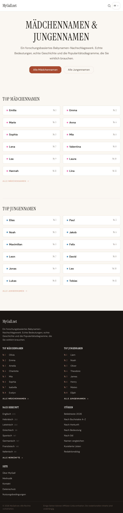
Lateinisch (10, 424)
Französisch (11, 446)
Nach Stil (68, 435)
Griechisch (10, 430)
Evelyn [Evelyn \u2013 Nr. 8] (9, 392)
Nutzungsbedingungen (14, 494)
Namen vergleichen (74, 440)
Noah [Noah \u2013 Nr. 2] (70, 360)
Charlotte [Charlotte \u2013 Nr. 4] (11, 371)
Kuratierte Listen (72, 446)
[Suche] (109, 5)
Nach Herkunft (71, 424)
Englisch (9, 414)
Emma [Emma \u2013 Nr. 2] (9, 360)
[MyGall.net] (9, 6)
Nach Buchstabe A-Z (75, 419)
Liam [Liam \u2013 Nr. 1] (69, 355)
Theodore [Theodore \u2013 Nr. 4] (72, 371)
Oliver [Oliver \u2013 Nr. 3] (70, 366)
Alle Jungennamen (79, 69)
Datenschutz (9, 489)
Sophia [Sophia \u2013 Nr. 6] (9, 382)
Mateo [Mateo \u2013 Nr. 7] (70, 387)
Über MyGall (9, 472)
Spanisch (9, 435)
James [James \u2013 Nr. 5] (70, 376)
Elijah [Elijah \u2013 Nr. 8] (70, 392)
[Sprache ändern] (116, 5)
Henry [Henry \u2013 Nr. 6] (70, 382)
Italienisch (9, 451)
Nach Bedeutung (72, 430)
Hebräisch (10, 419)
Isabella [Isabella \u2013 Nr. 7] (10, 387)
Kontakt (6, 483)
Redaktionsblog (72, 451)
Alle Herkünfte (13, 457)
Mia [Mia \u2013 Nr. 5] (8, 376)
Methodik (7, 478)
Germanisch (11, 441)
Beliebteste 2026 (73, 413)
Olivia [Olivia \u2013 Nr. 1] (9, 355)
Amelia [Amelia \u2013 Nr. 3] (9, 366)
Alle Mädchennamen (45, 69)
